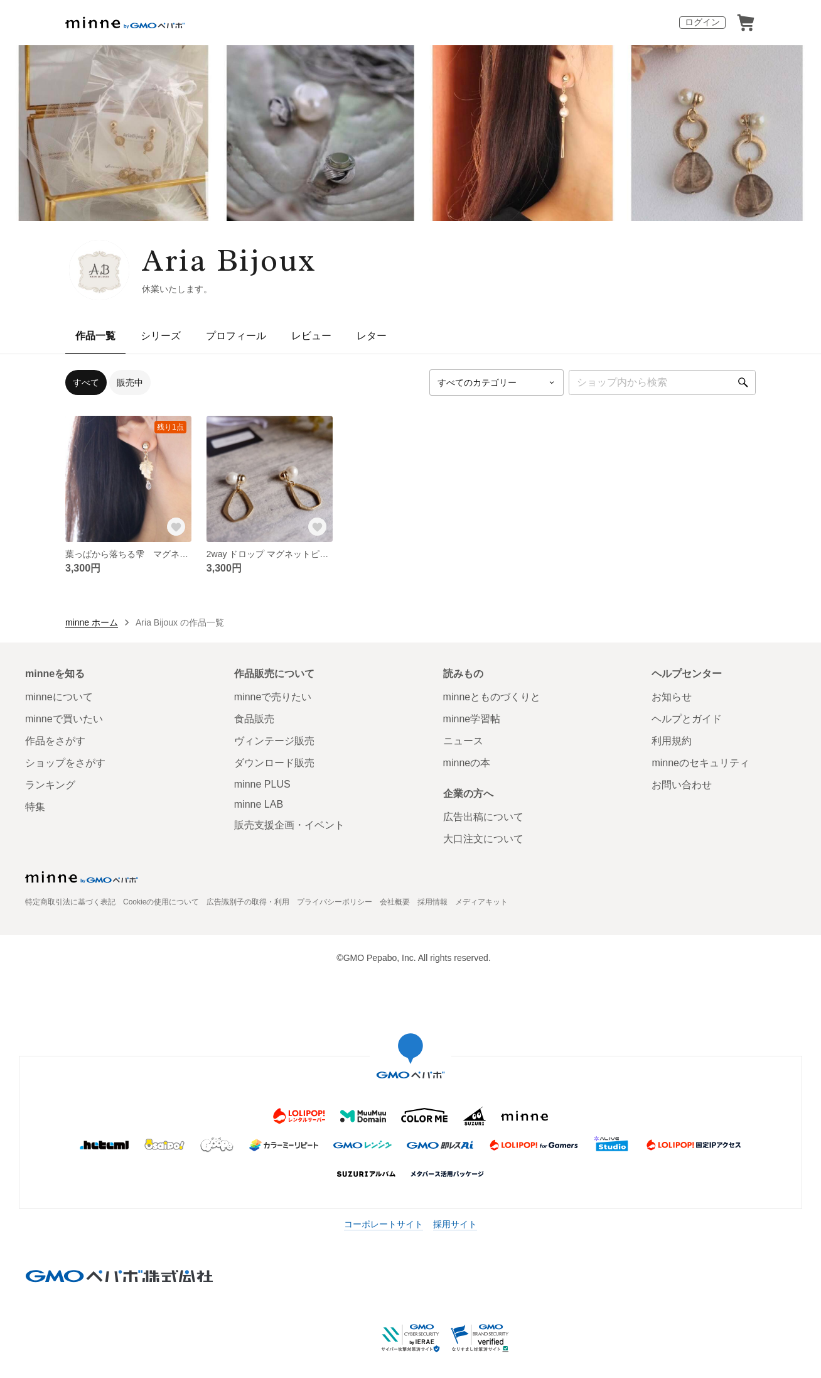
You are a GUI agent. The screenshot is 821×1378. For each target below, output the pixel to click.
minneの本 (467, 762)
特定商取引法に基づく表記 (70, 902)
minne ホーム (91, 622)
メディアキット (481, 902)
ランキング (50, 784)
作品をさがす (55, 740)
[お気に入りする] (176, 527)
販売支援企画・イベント (289, 825)
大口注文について (483, 838)
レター (372, 335)
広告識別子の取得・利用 (248, 902)
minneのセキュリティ (700, 762)
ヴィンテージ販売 (274, 740)
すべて (86, 382)
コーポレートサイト (383, 1224)
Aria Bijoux (229, 260)
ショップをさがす (65, 762)
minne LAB (258, 804)
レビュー (311, 335)
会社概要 (395, 902)
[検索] (743, 382)
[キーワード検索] (662, 382)
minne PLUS (262, 784)
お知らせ (672, 697)
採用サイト (455, 1224)
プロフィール (236, 335)
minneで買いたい (64, 718)
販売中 (130, 382)
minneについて (59, 697)
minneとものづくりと (492, 697)
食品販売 (254, 718)
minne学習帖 (472, 718)
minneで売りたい (273, 697)
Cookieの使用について (161, 902)
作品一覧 (95, 335)
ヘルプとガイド (687, 718)
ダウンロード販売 (274, 762)
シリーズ (161, 335)
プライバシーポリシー (334, 902)
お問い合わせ (682, 784)
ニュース (463, 740)
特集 (35, 806)
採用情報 (432, 902)
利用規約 (672, 740)
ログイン (702, 22)
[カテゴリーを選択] (496, 382)
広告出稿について (483, 816)
